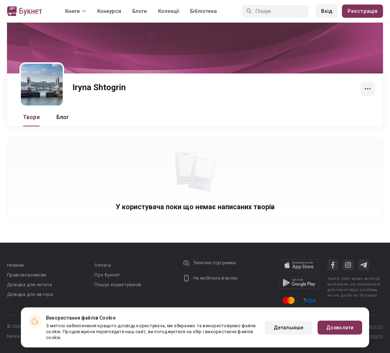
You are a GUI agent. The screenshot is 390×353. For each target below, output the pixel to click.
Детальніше (288, 327)
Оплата (102, 265)
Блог (62, 117)
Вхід (326, 11)
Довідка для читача (29, 284)
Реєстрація (362, 11)
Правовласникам (26, 274)
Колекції (168, 11)
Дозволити (339, 327)
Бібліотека (203, 11)
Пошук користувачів (117, 284)
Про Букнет (107, 274)
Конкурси (109, 11)
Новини (15, 265)
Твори (31, 117)
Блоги (139, 11)
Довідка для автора (30, 294)
